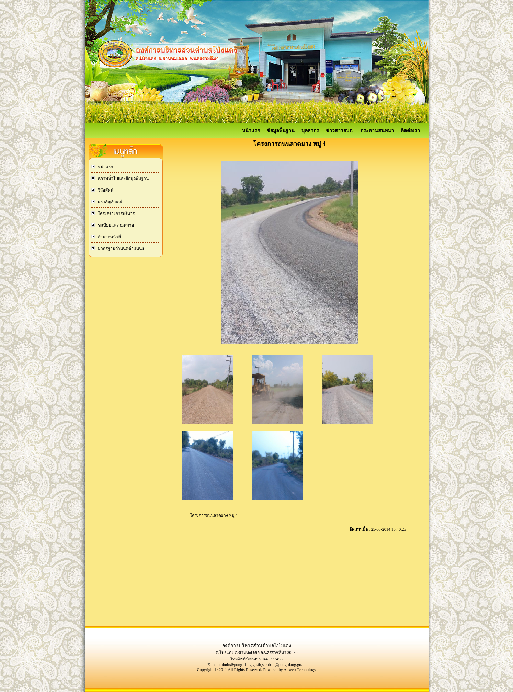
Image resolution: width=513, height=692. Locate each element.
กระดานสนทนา (377, 130)
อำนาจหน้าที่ (109, 236)
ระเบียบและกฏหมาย (115, 225)
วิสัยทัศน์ (105, 190)
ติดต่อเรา (410, 130)
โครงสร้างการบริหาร (116, 213)
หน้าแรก (251, 130)
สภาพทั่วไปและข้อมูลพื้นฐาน (123, 178)
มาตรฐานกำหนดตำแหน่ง (120, 248)
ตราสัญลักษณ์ (109, 201)
